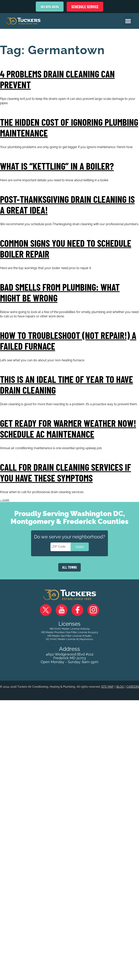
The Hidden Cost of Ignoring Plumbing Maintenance (69, 127)
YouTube (61, 610)
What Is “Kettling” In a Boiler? (57, 166)
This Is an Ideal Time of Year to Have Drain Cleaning (66, 384)
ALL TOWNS (69, 567)
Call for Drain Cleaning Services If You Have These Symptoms (65, 472)
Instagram (93, 610)
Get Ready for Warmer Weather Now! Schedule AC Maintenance (68, 428)
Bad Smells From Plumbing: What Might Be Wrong (60, 292)
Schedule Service (85, 6)
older (4, 500)
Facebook (77, 610)
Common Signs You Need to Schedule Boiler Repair (65, 248)
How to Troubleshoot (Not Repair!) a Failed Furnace (68, 341)
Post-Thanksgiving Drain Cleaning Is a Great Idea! (67, 204)
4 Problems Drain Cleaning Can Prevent (57, 79)
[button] (128, 21)
